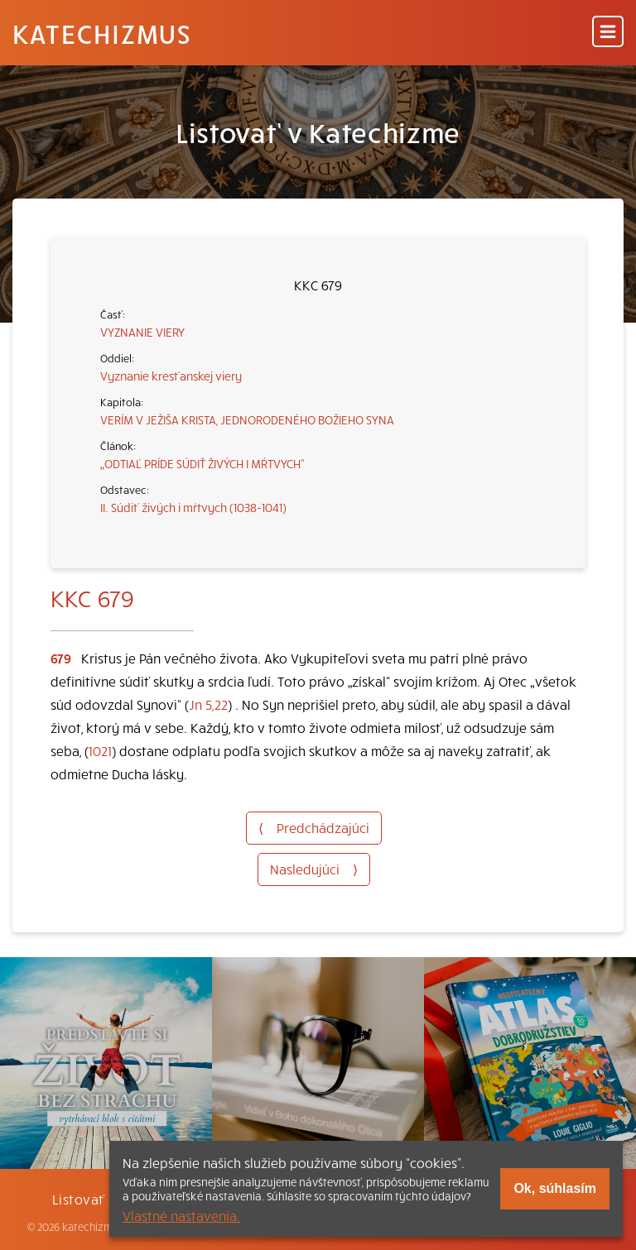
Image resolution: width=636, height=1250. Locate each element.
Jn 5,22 (208, 704)
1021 (100, 750)
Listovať (78, 1198)
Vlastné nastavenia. (181, 1215)
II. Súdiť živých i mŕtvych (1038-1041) (193, 507)
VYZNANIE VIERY (142, 331)
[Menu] (608, 33)
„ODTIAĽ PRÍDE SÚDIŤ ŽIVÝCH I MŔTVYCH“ (202, 463)
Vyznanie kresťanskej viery (171, 375)
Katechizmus (101, 33)
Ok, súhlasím (554, 1188)
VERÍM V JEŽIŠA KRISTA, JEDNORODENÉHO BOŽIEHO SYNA (247, 419)
